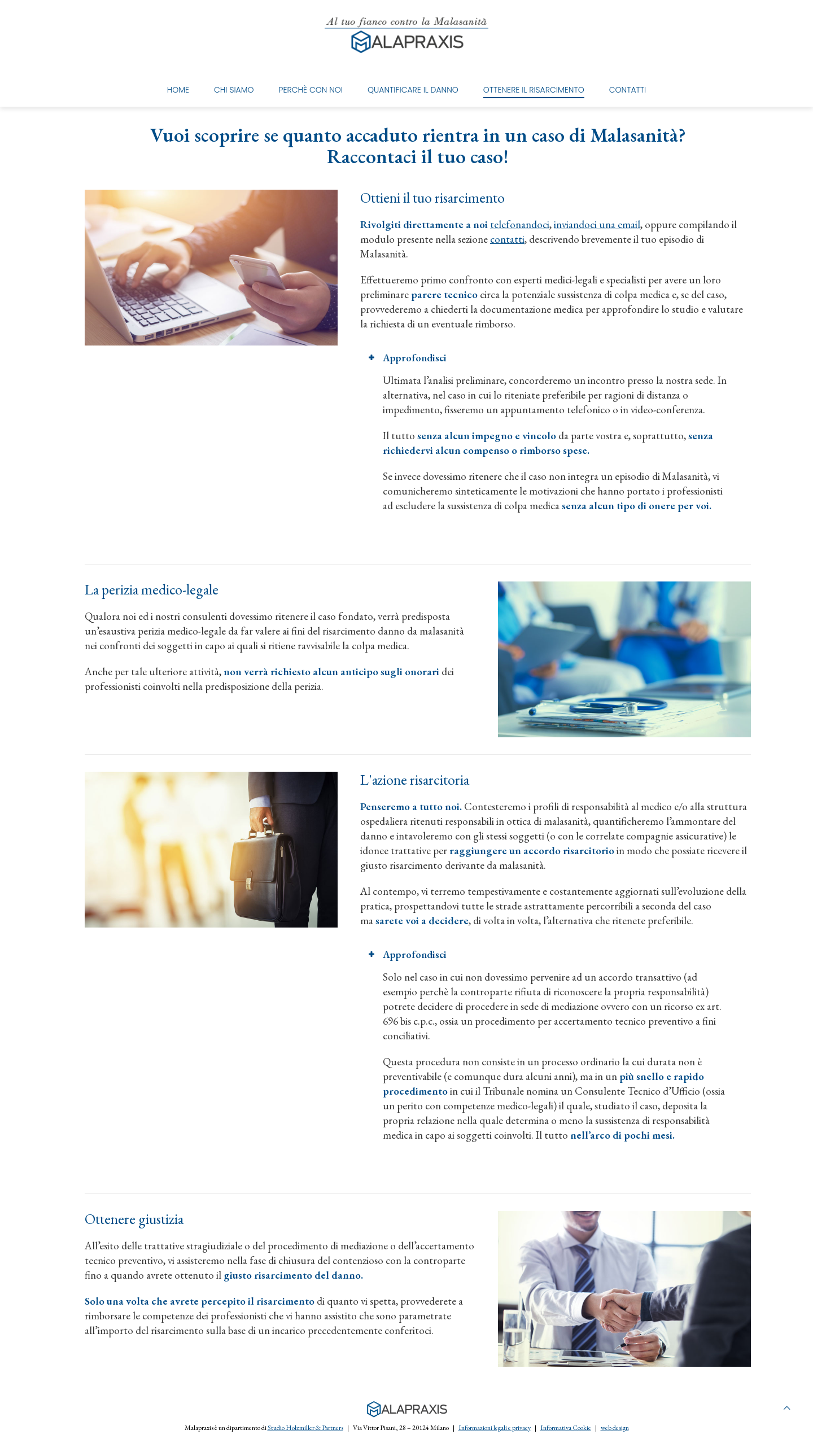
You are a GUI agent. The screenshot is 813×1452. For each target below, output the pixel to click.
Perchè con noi (311, 89)
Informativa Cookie (565, 1427)
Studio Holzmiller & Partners (305, 1427)
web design (615, 1427)
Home (178, 89)
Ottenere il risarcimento (533, 89)
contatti (507, 239)
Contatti (627, 89)
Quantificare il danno (413, 89)
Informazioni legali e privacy (494, 1427)
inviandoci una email (597, 224)
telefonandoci (519, 224)
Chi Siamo (234, 89)
